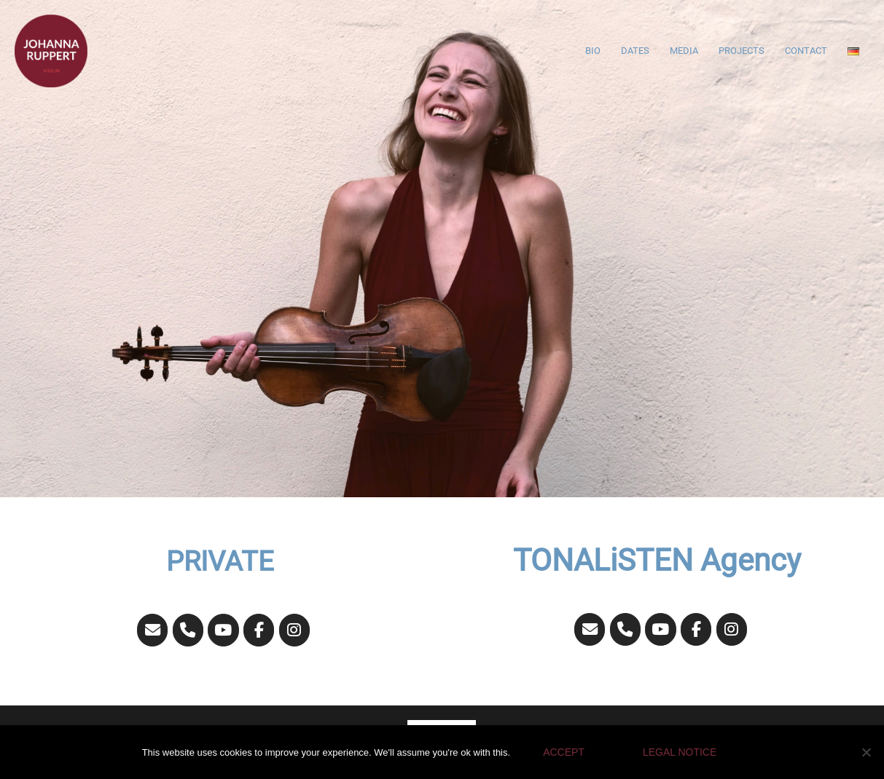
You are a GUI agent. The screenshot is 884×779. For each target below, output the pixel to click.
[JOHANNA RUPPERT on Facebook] (259, 630)
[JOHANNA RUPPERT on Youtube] (223, 630)
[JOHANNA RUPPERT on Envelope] (152, 630)
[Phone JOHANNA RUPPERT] (188, 630)
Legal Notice (679, 752)
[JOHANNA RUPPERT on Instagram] (294, 630)
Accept (563, 752)
